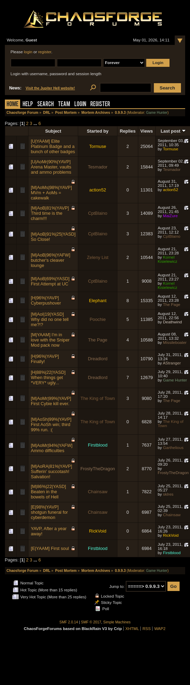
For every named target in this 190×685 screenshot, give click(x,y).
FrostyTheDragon (97, 468)
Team (64, 104)
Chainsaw (97, 491)
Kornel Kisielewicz (167, 259)
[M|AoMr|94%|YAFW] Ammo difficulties (52, 448)
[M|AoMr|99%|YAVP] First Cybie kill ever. (51, 401)
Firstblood (97, 445)
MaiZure (170, 216)
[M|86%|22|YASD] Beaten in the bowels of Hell (48, 491)
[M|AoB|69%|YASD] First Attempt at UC (50, 281)
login (28, 52)
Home (12, 104)
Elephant (98, 300)
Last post (173, 131)
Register (100, 104)
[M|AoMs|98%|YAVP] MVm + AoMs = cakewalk (51, 192)
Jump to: (116, 586)
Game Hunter (156, 113)
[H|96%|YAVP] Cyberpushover (46, 300)
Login (80, 104)
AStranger (172, 363)
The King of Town (98, 398)
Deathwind (172, 322)
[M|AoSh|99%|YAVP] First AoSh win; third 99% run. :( (51, 424)
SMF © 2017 (91, 622)
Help (28, 104)
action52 (97, 189)
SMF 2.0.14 (68, 622)
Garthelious (173, 448)
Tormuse (97, 146)
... (35, 123)
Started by (98, 131)
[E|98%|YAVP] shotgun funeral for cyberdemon (49, 512)
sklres (168, 494)
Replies (128, 131)
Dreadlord (97, 358)
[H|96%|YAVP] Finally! (45, 359)
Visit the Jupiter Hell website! (50, 88)
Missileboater (175, 342)
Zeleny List (97, 257)
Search (45, 104)
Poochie (98, 319)
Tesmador (97, 167)
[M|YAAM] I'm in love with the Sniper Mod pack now (50, 340)
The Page (171, 304)
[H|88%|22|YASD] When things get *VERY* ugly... (48, 377)
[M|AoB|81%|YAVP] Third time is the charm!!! (50, 213)
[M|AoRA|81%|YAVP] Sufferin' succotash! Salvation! (51, 471)
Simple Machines (117, 622)
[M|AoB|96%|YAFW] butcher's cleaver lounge (51, 260)
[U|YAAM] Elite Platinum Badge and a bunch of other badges (53, 146)
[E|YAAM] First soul (50, 548)
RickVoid (97, 531)
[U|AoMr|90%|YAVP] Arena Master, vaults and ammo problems (51, 167)
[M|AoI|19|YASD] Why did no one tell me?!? (50, 319)
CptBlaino (97, 213)
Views (146, 131)
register (44, 52)
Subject (53, 131)
